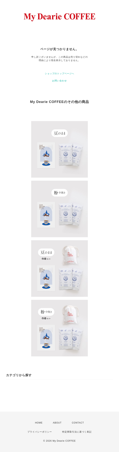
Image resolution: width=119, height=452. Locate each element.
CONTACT (78, 422)
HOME (38, 422)
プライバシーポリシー (39, 432)
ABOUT (57, 422)
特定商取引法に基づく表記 (77, 432)
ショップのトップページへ (59, 73)
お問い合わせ (59, 80)
